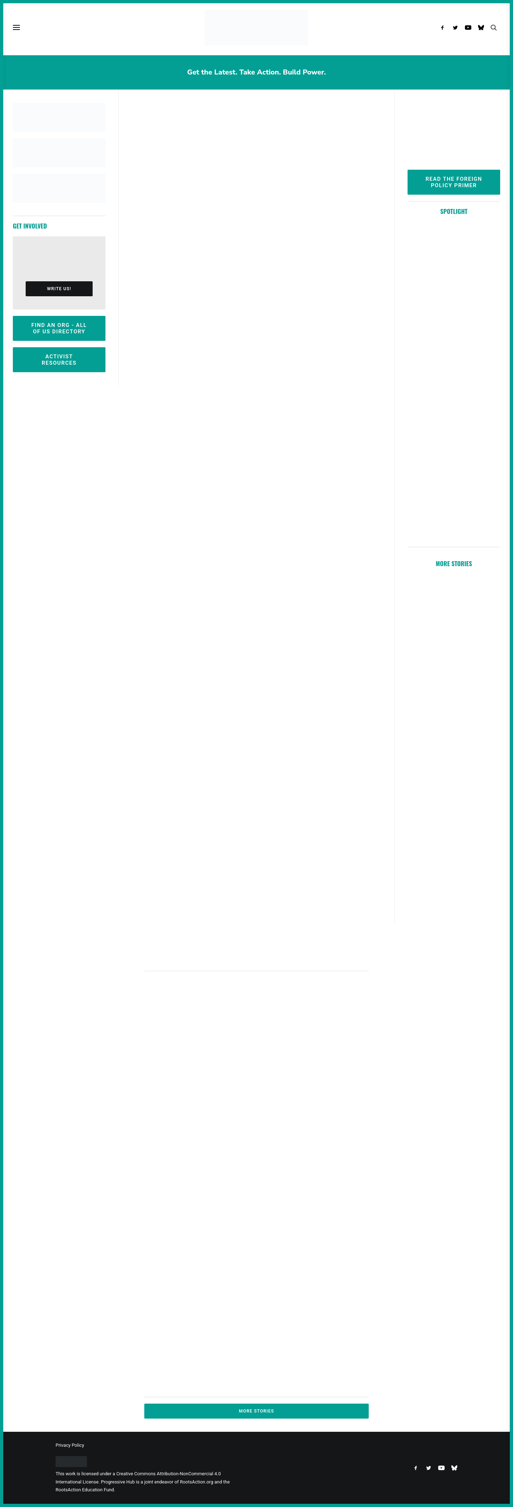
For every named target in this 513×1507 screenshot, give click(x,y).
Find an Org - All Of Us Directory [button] (60, 328)
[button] (444, 27)
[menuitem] (444, 27)
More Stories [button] (256, 1411)
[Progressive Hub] (256, 27)
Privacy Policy (70, 1445)
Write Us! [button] (59, 288)
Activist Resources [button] (59, 359)
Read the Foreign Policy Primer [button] (455, 182)
